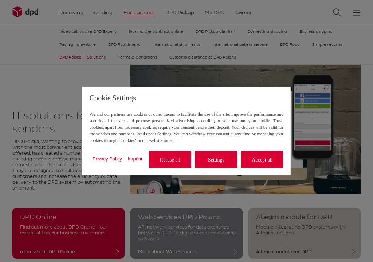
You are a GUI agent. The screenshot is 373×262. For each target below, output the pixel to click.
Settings (216, 159)
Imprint (135, 158)
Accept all (262, 159)
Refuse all (170, 159)
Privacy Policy (107, 158)
